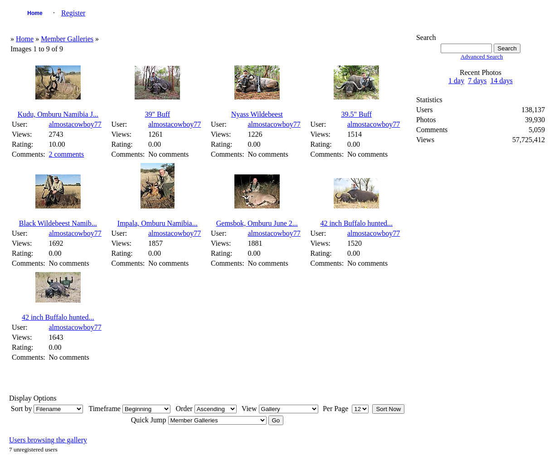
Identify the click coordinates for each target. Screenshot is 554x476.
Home (34, 13)
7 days (477, 80)
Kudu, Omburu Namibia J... (58, 114)
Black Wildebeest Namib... (58, 223)
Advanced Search (482, 56)
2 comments (66, 154)
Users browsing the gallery (48, 440)
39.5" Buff (356, 114)
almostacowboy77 (75, 124)
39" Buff (157, 114)
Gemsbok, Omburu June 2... (257, 223)
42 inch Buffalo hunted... (356, 223)
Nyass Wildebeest (257, 114)
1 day (456, 80)
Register (73, 13)
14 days (502, 80)
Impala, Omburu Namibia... (157, 223)
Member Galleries (67, 39)
